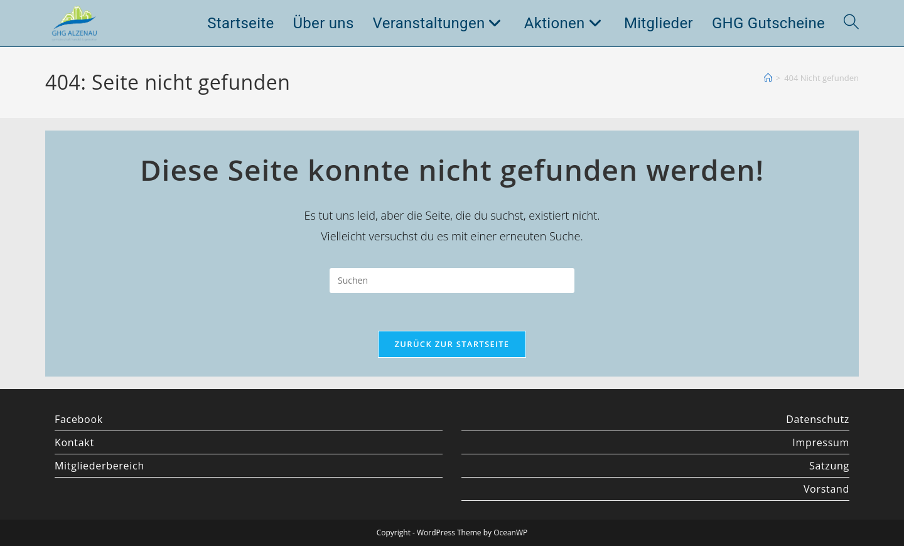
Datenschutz (817, 419)
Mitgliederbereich (99, 466)
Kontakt (74, 442)
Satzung (829, 466)
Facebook (79, 419)
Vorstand (826, 489)
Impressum (820, 442)
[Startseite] (768, 77)
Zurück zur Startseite (452, 344)
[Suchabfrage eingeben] (452, 280)
